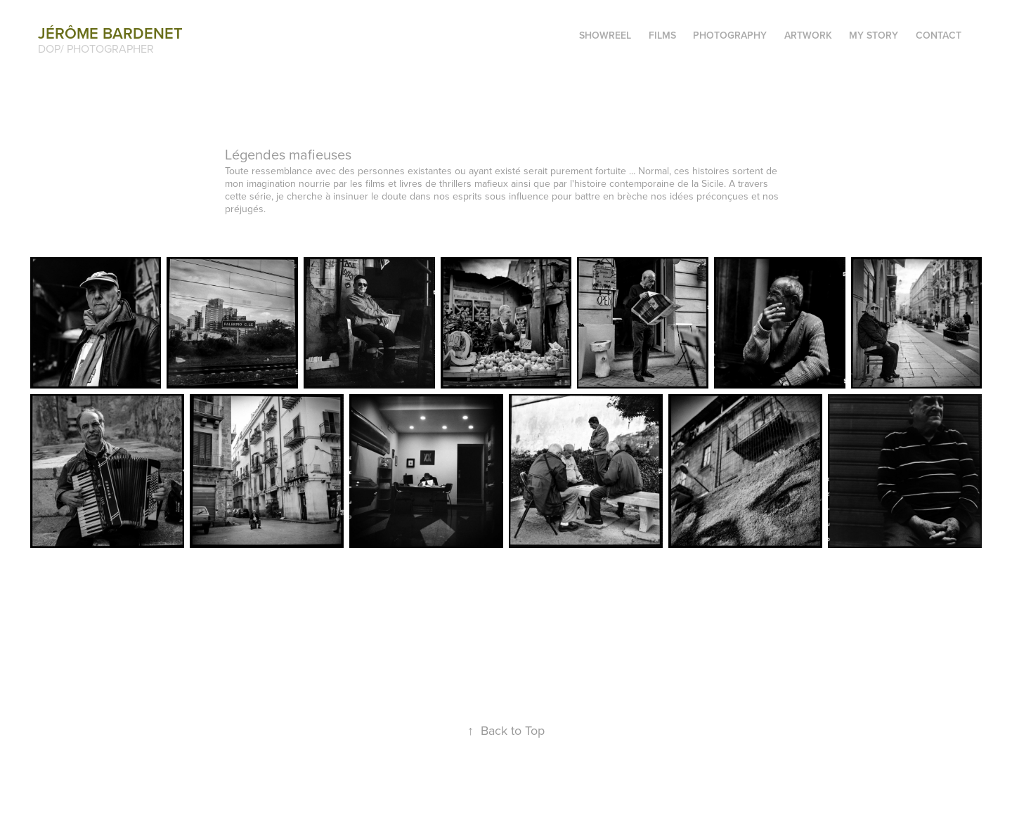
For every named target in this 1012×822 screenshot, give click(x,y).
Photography (730, 35)
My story (873, 35)
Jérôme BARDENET (110, 33)
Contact (938, 35)
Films (662, 35)
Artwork (808, 35)
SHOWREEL (605, 35)
